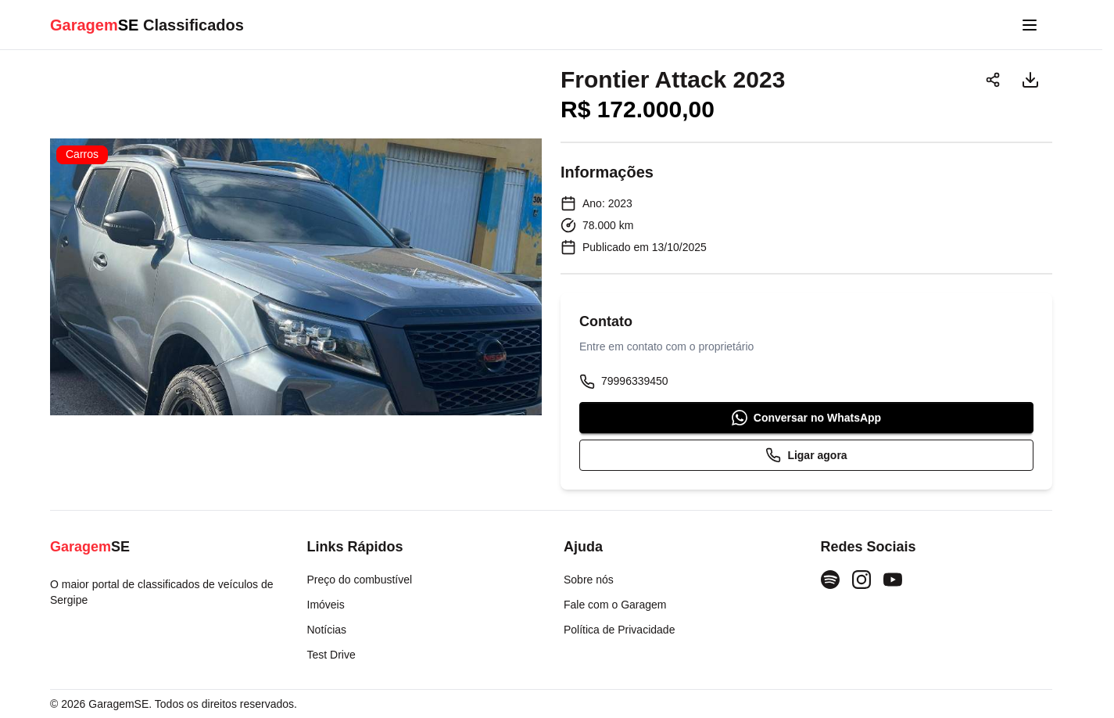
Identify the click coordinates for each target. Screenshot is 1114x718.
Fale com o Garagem (615, 604)
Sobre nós (589, 579)
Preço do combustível (360, 579)
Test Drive (331, 654)
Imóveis (326, 604)
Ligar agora (806, 455)
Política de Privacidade (619, 629)
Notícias (327, 629)
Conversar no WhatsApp (806, 417)
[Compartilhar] (992, 79)
